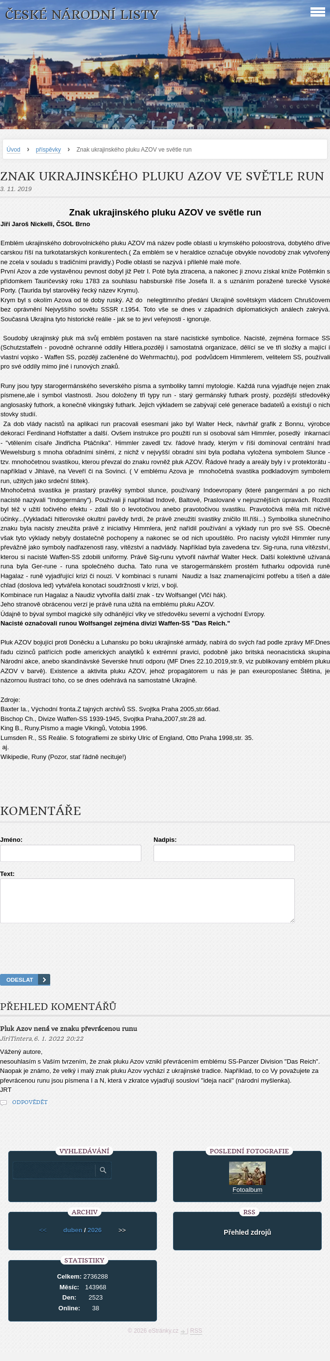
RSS (196, 1339)
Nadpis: (165, 839)
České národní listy (81, 14)
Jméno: (11, 839)
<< (42, 1239)
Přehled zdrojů (247, 1241)
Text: (7, 873)
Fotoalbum (247, 1198)
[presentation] (165, 961)
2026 (95, 1239)
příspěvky (48, 149)
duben (72, 1239)
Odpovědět (30, 1111)
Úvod (13, 149)
